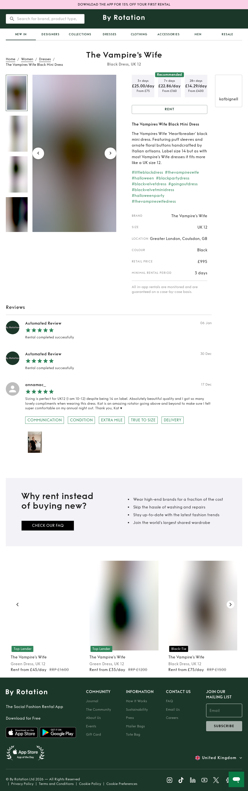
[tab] (21, 34)
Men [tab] (197, 34)
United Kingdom (219, 757)
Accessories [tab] (168, 34)
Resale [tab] (227, 34)
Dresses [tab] (109, 34)
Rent (169, 109)
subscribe (224, 726)
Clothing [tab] (139, 34)
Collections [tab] (80, 34)
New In (21, 34)
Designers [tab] (50, 34)
